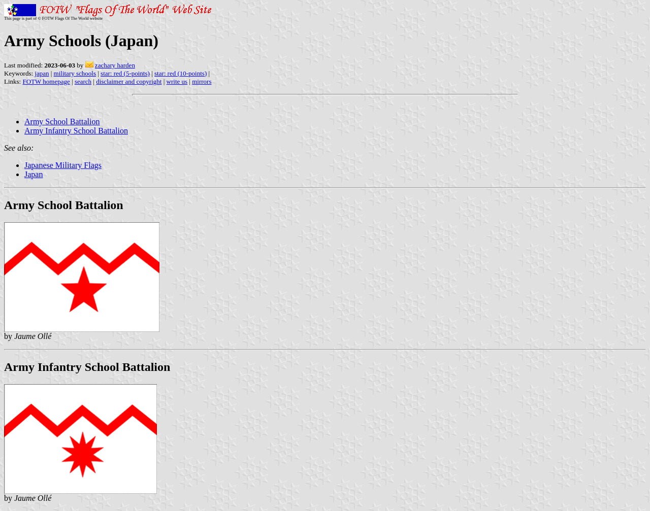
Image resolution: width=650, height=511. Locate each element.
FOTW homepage (46, 81)
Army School (47, 121)
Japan (33, 174)
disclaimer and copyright (128, 81)
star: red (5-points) (125, 73)
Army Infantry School (61, 130)
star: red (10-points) (180, 73)
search (83, 81)
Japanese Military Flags (63, 165)
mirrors (201, 81)
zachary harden (115, 65)
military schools (75, 73)
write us (177, 81)
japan (42, 73)
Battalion (85, 121)
